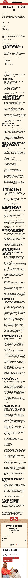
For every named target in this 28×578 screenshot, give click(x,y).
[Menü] (26, 2)
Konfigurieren (16, 557)
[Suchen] (12, 2)
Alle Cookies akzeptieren (7, 560)
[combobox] (18, 2)
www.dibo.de (7, 30)
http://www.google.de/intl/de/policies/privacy (15, 332)
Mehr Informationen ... (6, 555)
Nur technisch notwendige (8, 557)
